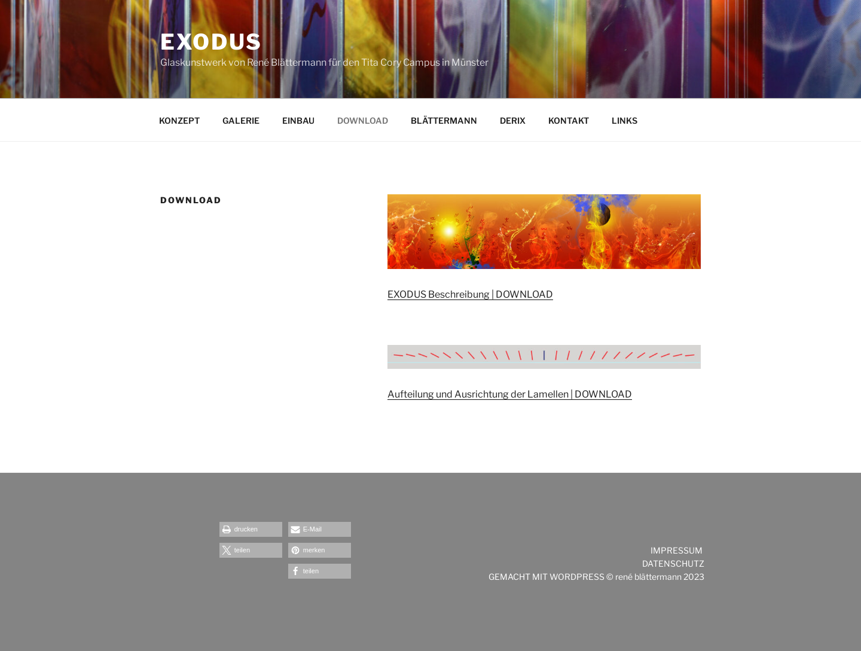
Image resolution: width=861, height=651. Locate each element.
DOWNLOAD (362, 120)
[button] (250, 529)
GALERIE (240, 120)
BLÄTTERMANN (444, 120)
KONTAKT (568, 120)
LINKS (624, 120)
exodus (211, 42)
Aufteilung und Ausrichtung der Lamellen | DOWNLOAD (509, 394)
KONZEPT (179, 120)
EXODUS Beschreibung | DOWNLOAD (470, 294)
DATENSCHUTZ (673, 563)
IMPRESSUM (677, 550)
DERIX (513, 120)
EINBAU (298, 120)
